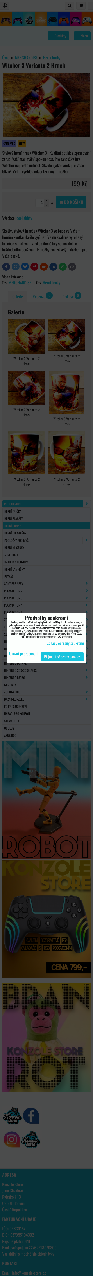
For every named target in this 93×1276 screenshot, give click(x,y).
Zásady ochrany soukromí (65, 643)
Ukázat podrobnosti (23, 654)
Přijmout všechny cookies (62, 657)
